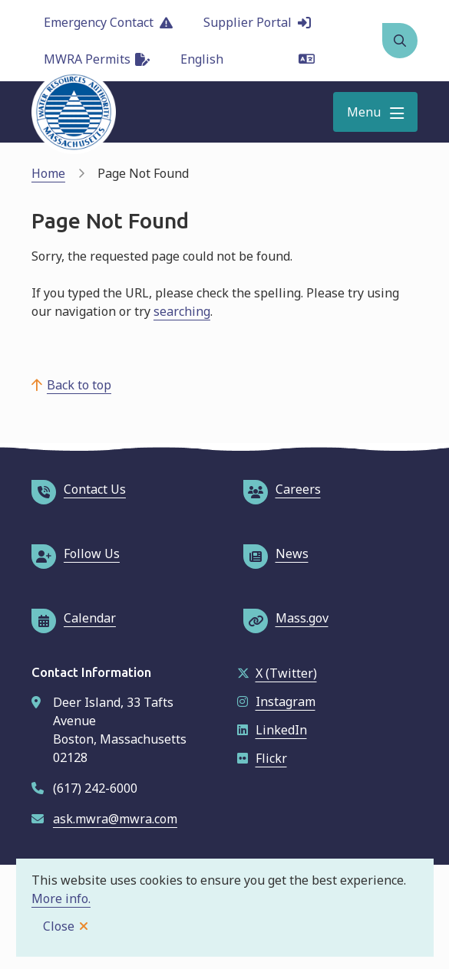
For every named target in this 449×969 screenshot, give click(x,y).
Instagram (276, 701)
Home (48, 173)
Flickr (262, 758)
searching (182, 311)
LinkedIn (272, 729)
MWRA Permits (97, 59)
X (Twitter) (277, 673)
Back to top (79, 384)
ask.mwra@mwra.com (115, 818)
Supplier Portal (257, 22)
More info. (61, 898)
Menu (364, 111)
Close (58, 926)
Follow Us (75, 553)
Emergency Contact (108, 22)
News (276, 553)
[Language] (247, 59)
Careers (282, 489)
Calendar (73, 618)
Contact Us (78, 489)
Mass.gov (285, 618)
